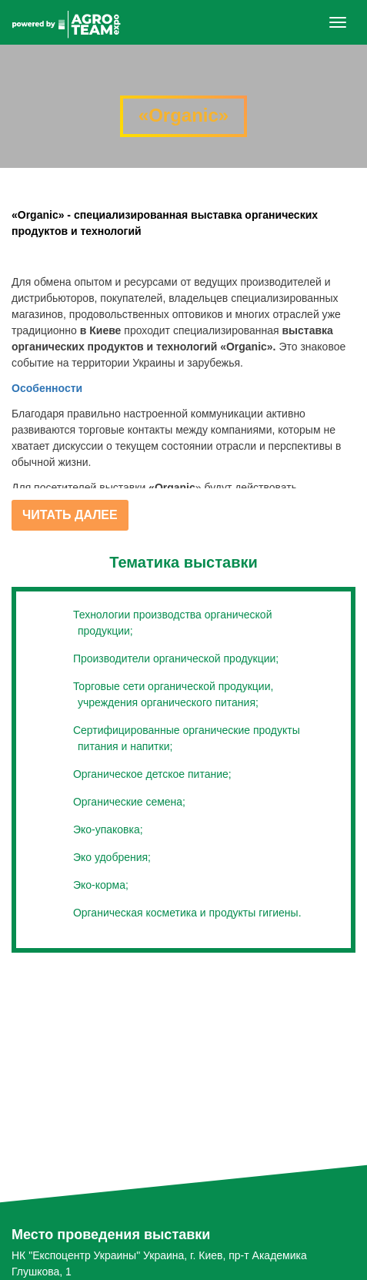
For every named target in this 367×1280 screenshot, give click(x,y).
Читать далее (70, 514)
